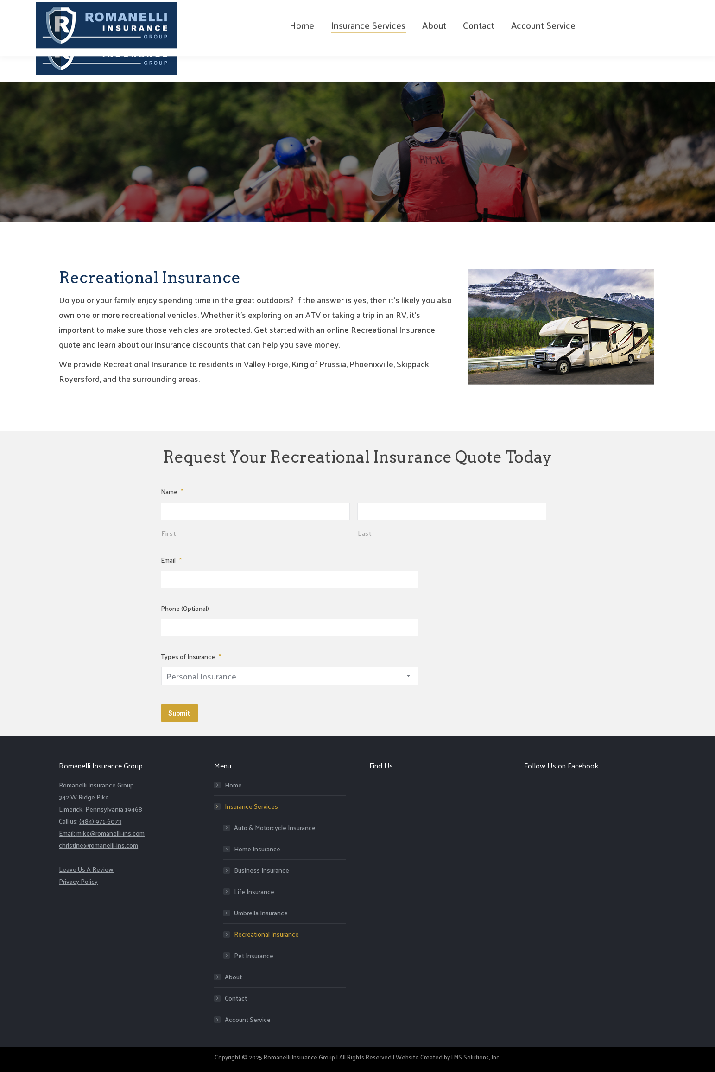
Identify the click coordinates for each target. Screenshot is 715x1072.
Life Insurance (254, 889)
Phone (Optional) (185, 608)
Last (365, 533)
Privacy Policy (78, 879)
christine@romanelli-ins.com (98, 843)
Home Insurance (257, 846)
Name (172, 491)
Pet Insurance (253, 953)
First (168, 533)
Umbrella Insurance (261, 910)
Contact (236, 996)
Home (233, 782)
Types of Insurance (191, 656)
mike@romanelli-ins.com (110, 831)
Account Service (248, 1017)
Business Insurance (261, 868)
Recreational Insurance (266, 932)
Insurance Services (246, 804)
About (233, 974)
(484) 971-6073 (121, 10)
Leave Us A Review (86, 867)
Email (171, 560)
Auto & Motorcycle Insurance (275, 825)
